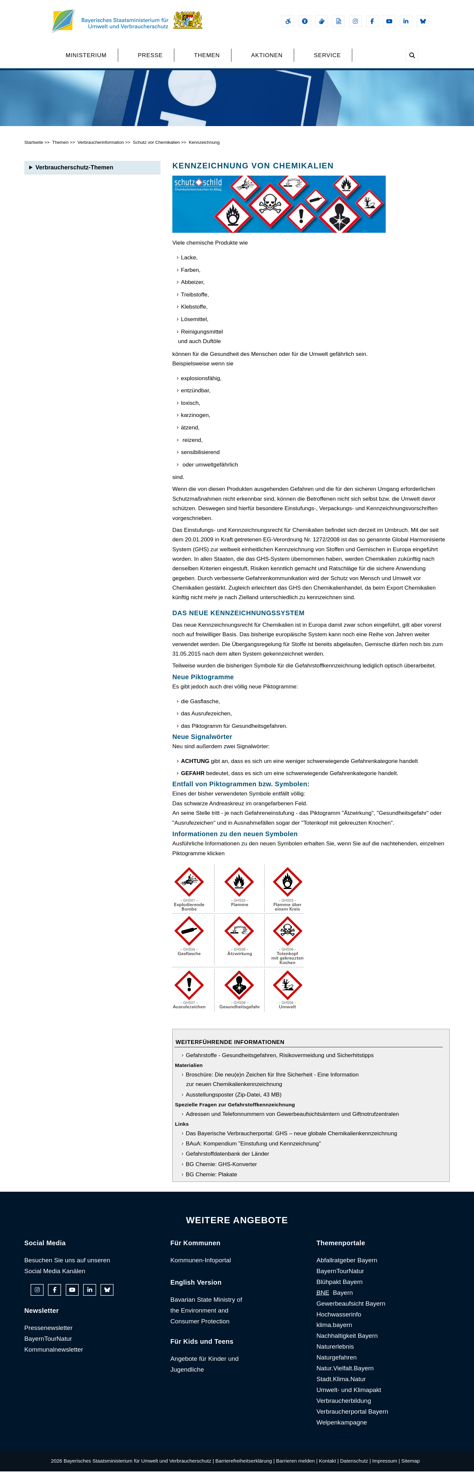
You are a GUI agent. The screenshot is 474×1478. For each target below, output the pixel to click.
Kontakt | (328, 1467)
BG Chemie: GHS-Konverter (221, 1170)
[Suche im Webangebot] (412, 55)
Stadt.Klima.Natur (341, 1385)
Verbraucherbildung (343, 1407)
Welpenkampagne (341, 1428)
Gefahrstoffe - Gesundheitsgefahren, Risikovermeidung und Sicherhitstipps (280, 1061)
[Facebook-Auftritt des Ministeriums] (372, 21)
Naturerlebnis (335, 1353)
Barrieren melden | (296, 1467)
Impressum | (386, 1467)
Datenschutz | (355, 1467)
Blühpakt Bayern (339, 1288)
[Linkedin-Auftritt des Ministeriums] (406, 21)
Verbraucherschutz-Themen (74, 174)
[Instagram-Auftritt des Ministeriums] (355, 21)
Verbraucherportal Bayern (352, 1418)
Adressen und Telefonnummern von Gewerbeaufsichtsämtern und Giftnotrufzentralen (292, 1120)
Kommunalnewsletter (53, 1356)
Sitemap (410, 1467)
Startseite (33, 148)
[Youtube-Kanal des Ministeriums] (389, 21)
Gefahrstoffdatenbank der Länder (227, 1160)
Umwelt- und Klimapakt (348, 1396)
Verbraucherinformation (100, 148)
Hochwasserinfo (338, 1320)
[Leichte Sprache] (338, 21)
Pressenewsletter (48, 1334)
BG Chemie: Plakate (211, 1181)
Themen (60, 148)
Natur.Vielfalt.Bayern (345, 1374)
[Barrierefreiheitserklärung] (288, 21)
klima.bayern (334, 1331)
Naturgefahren (336, 1364)
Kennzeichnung (204, 148)
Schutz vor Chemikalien (156, 148)
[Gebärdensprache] (321, 21)
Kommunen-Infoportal (200, 1266)
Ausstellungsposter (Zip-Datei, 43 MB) (234, 1101)
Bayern (334, 1299)
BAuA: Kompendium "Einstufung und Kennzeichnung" (253, 1150)
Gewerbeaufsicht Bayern (350, 1310)
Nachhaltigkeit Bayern (347, 1342)
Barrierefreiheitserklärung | (245, 1467)
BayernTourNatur (48, 1345)
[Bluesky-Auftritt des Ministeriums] (423, 21)
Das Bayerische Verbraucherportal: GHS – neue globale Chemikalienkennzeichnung (291, 1140)
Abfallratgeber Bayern (346, 1266)
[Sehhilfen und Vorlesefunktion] (305, 21)
